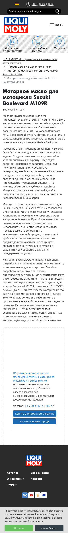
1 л (27, 406)
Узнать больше (49, 528)
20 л (34, 406)
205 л (49, 406)
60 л (41, 406)
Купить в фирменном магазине (34, 413)
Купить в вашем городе (34, 421)
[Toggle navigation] (56, 25)
